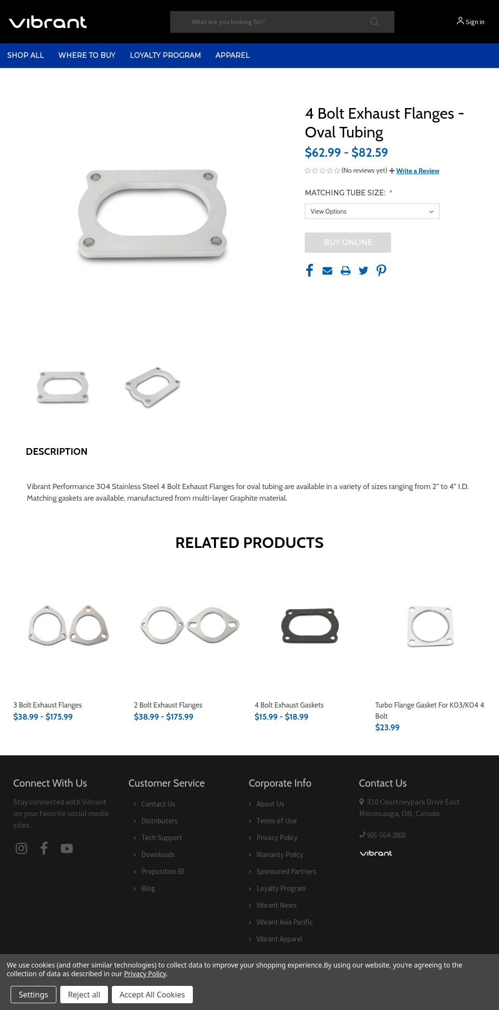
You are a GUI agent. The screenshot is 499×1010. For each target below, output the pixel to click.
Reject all (84, 994)
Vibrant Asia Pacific (284, 922)
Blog (148, 888)
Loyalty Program (165, 55)
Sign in (475, 21)
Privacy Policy (276, 837)
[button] (414, 170)
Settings (33, 994)
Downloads (158, 854)
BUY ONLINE (348, 242)
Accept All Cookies (152, 994)
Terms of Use (276, 820)
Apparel (233, 55)
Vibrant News (276, 905)
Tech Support (161, 837)
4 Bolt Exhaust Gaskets (289, 705)
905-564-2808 (386, 835)
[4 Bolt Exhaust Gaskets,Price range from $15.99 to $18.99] (310, 626)
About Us (270, 803)
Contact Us (158, 803)
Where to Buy (86, 55)
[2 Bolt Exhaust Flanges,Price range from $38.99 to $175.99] (189, 626)
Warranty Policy (279, 854)
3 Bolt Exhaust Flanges (47, 705)
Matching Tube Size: (346, 193)
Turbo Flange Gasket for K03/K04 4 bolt (429, 711)
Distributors (159, 820)
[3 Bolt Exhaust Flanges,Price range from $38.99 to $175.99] (68, 626)
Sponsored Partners (286, 871)
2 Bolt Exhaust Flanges (168, 705)
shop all (25, 55)
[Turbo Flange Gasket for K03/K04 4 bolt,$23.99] (430, 626)
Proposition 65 (163, 871)
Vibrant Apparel (279, 938)
